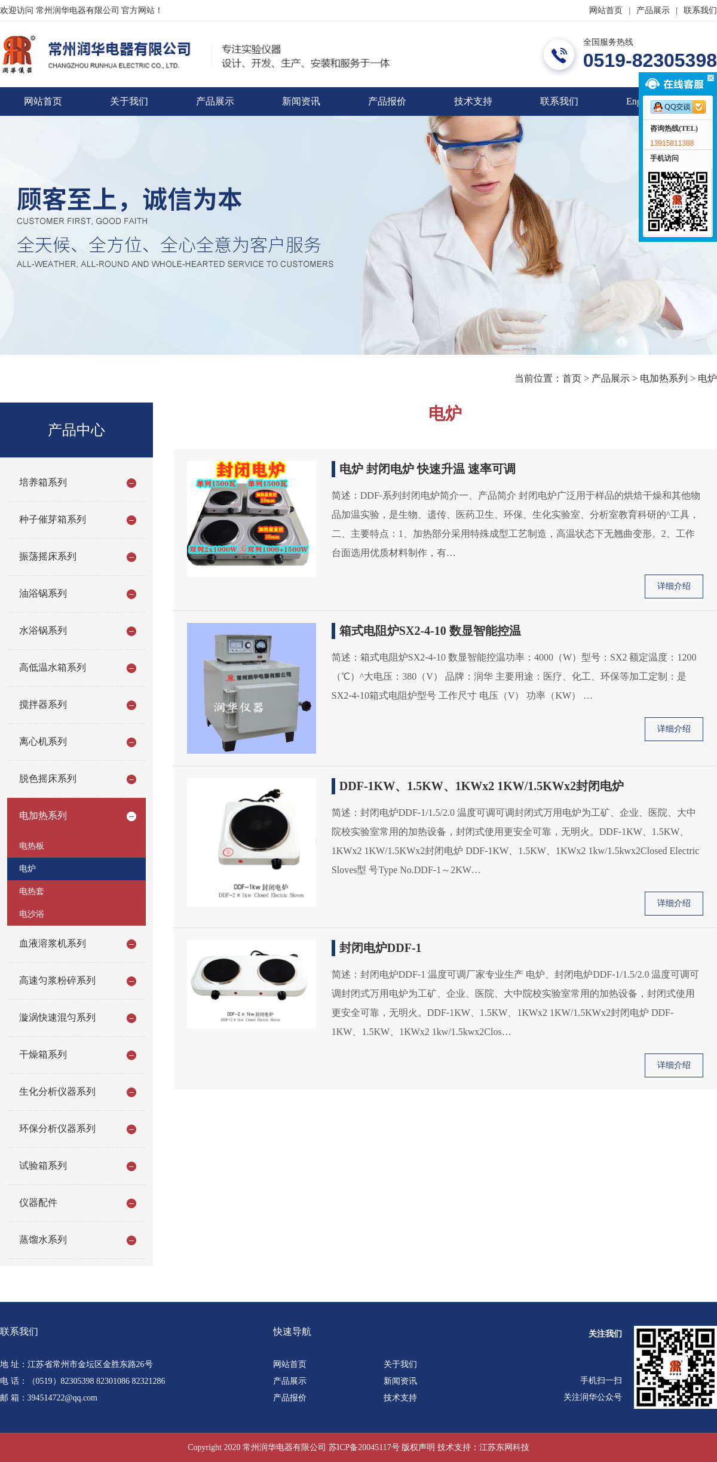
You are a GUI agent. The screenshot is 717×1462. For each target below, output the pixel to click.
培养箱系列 (43, 482)
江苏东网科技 (504, 1447)
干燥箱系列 (43, 1054)
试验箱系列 (43, 1165)
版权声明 (418, 1447)
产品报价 (387, 101)
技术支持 (473, 101)
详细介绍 (674, 586)
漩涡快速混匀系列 (57, 1017)
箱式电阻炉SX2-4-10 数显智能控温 (430, 630)
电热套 (31, 891)
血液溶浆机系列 (52, 943)
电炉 (707, 378)
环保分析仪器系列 (57, 1128)
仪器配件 (38, 1202)
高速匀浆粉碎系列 (57, 980)
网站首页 (606, 10)
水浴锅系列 (43, 630)
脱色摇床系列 (47, 778)
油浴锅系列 (43, 593)
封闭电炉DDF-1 (380, 947)
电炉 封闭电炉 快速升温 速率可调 (427, 468)
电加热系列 (664, 378)
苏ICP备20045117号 (364, 1447)
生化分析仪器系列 (57, 1091)
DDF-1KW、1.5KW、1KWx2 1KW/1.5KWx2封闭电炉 (481, 786)
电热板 (31, 845)
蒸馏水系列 (43, 1239)
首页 (571, 378)
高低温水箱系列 (52, 667)
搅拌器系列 (43, 704)
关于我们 (129, 101)
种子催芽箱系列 (52, 519)
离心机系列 (43, 741)
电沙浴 (31, 914)
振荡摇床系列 (47, 556)
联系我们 (700, 10)
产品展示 (653, 10)
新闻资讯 (301, 101)
